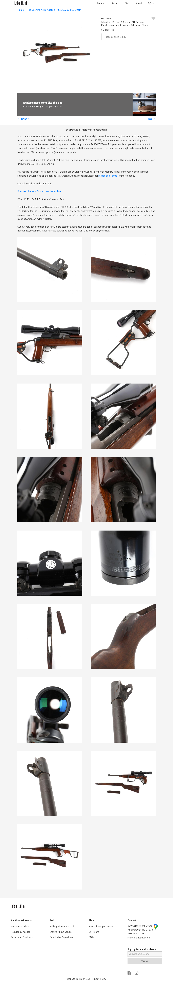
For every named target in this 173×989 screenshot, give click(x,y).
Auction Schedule (20, 926)
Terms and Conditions (22, 937)
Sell (127, 3)
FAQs (91, 937)
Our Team (94, 931)
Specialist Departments (101, 926)
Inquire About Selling (61, 931)
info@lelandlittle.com (139, 937)
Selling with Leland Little (62, 926)
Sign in (151, 3)
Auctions (101, 3)
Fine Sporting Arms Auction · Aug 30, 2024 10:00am (54, 9)
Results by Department (62, 937)
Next (152, 118)
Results (115, 3)
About (138, 3)
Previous (23, 118)
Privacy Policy (99, 978)
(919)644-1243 (136, 933)
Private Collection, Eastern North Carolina (39, 191)
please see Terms (107, 175)
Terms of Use (83, 978)
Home (20, 9)
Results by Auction (20, 931)
